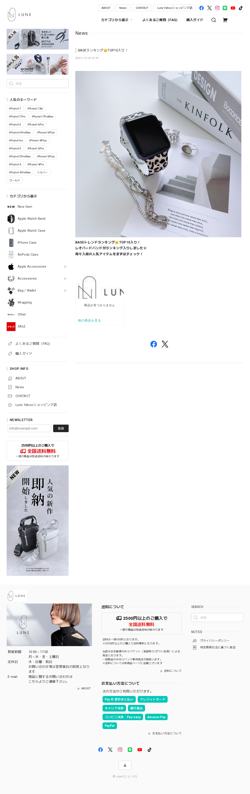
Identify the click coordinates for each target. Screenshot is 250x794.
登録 (61, 428)
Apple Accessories (32, 267)
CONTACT (142, 8)
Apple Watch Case (31, 231)
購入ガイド (194, 20)
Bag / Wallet (27, 290)
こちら (34, 682)
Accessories (27, 278)
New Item (25, 207)
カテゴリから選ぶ (117, 20)
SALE (21, 326)
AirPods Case (28, 255)
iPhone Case (27, 243)
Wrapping (25, 302)
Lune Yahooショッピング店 (174, 8)
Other (22, 314)
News (123, 8)
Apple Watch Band (31, 219)
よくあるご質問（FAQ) (160, 20)
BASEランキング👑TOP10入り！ (103, 50)
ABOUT (105, 8)
